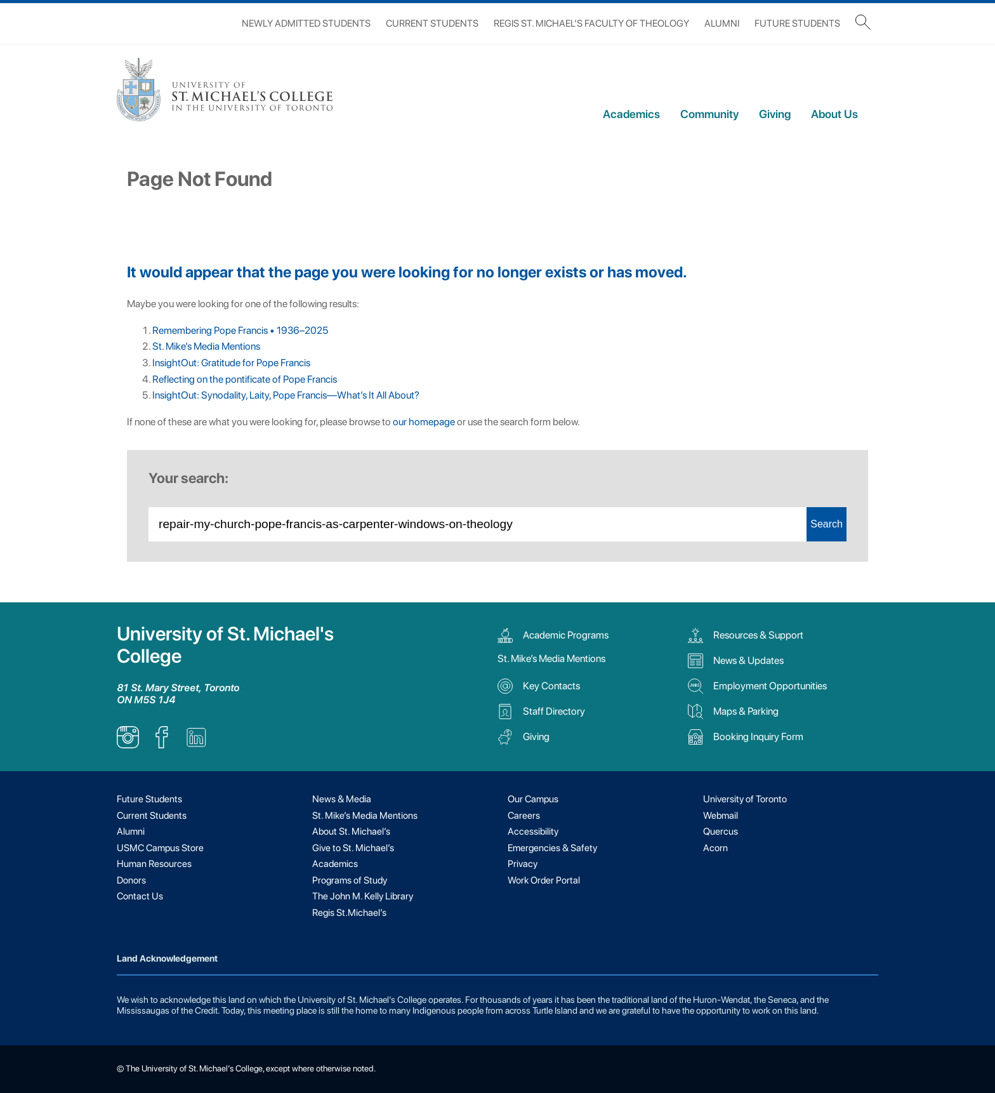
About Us (834, 114)
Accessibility (533, 831)
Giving (775, 114)
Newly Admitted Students (306, 23)
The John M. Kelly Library (362, 896)
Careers (524, 815)
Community (709, 114)
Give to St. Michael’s (353, 848)
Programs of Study (349, 880)
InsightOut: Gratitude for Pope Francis (231, 363)
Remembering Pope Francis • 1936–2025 (240, 330)
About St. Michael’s (351, 831)
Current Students (432, 23)
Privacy (522, 864)
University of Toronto (745, 799)
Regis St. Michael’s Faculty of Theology (591, 23)
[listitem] (128, 745)
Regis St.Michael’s (349, 912)
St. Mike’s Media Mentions (206, 346)
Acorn (715, 848)
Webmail (720, 815)
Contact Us (140, 896)
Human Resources (154, 864)
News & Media (341, 799)
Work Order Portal (544, 880)
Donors (131, 880)
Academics (631, 114)
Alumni (721, 23)
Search (826, 524)
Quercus (720, 831)
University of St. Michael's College (225, 645)
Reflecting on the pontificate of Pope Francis (245, 379)
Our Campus (533, 799)
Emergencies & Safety (552, 848)
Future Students (797, 23)
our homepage (424, 422)
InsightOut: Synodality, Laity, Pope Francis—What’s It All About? (285, 395)
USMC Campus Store (160, 848)
